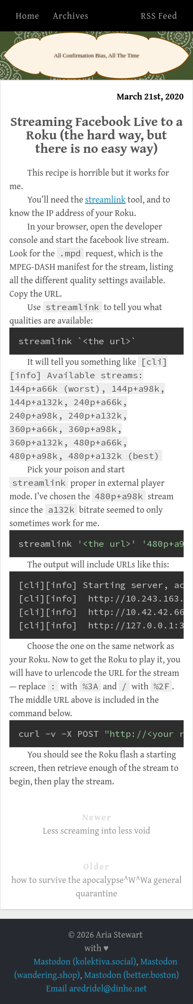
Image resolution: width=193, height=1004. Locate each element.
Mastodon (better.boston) (131, 974)
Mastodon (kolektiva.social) (85, 961)
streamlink (105, 199)
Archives (70, 15)
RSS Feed (159, 15)
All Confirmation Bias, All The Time (96, 55)
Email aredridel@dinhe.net (96, 988)
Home (27, 15)
